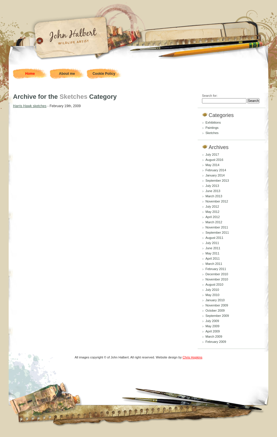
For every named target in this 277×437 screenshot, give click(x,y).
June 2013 (212, 191)
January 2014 (215, 175)
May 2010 (212, 295)
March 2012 (213, 222)
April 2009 (212, 331)
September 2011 (217, 232)
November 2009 (216, 305)
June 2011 (212, 248)
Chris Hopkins (192, 357)
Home (30, 74)
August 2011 (214, 237)
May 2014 (212, 165)
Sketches (211, 133)
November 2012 (216, 201)
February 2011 (215, 269)
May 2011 (212, 253)
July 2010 (212, 289)
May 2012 (212, 211)
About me (67, 74)
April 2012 (212, 217)
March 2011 (213, 263)
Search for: (210, 95)
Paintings (211, 127)
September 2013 (217, 180)
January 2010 (215, 300)
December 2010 (216, 274)
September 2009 (217, 315)
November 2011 (216, 227)
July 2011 (212, 243)
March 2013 (213, 196)
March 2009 (213, 336)
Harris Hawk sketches (29, 106)
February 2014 (215, 170)
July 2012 (212, 206)
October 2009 (215, 310)
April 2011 (212, 258)
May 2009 (212, 326)
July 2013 (212, 185)
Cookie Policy (104, 74)
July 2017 (212, 154)
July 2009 (212, 321)
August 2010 (214, 284)
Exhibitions (213, 122)
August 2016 (214, 159)
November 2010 (216, 279)
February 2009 (215, 341)
